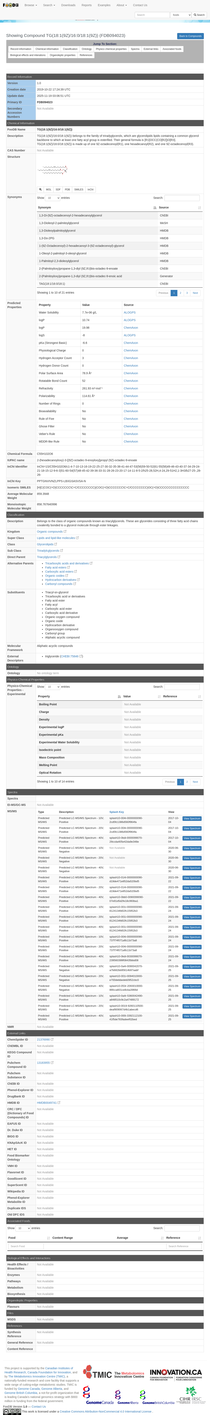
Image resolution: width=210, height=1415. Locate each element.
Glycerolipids (47, 544)
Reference (173, 1237)
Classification (70, 49)
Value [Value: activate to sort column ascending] (127, 696)
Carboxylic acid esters (61, 571)
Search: (176, 198)
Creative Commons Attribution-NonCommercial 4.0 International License (106, 1411)
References (86, 55)
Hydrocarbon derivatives (62, 579)
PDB (67, 189)
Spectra (135, 49)
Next (195, 293)
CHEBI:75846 (71, 656)
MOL (48, 189)
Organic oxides (56, 575)
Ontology (87, 49)
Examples (104, 5)
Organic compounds (51, 531)
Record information (20, 49)
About (122, 5)
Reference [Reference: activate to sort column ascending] (170, 696)
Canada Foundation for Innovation (49, 1372)
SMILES (78, 189)
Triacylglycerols (48, 557)
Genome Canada (29, 1388)
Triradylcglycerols (50, 550)
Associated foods (172, 49)
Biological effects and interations (28, 55)
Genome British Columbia (21, 1392)
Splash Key (117, 811)
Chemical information (47, 49)
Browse (31, 5)
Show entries (53, 198)
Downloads (68, 5)
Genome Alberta (51, 1388)
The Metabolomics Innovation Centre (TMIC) (36, 1376)
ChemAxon (131, 327)
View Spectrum (192, 818)
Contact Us (140, 5)
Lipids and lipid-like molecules (58, 538)
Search (49, 5)
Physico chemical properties (111, 49)
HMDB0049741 (48, 1102)
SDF (58, 189)
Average (122, 1237)
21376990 (45, 1039)
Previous (163, 293)
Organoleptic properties (62, 55)
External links (151, 49)
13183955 (45, 1062)
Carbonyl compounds (60, 584)
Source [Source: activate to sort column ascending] (164, 207)
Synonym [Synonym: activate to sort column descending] (44, 207)
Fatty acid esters (57, 567)
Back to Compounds (190, 36)
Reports (87, 5)
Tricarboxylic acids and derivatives (68, 563)
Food (11, 1237)
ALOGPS (130, 312)
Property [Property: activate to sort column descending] (44, 696)
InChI (91, 189)
